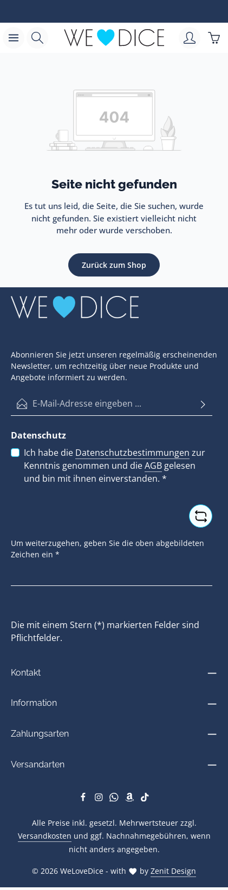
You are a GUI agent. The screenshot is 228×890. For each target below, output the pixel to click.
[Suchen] (37, 38)
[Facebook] (84, 798)
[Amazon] (130, 798)
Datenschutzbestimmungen (132, 453)
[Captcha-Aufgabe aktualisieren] (200, 516)
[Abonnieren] (203, 404)
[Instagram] (100, 798)
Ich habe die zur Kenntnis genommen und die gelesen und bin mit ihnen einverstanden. (114, 465)
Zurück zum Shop (114, 265)
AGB (153, 465)
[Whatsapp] (115, 798)
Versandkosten (44, 836)
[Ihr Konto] (189, 38)
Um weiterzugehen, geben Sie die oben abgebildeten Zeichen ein (107, 548)
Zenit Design (173, 871)
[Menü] (13, 38)
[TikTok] (144, 798)
